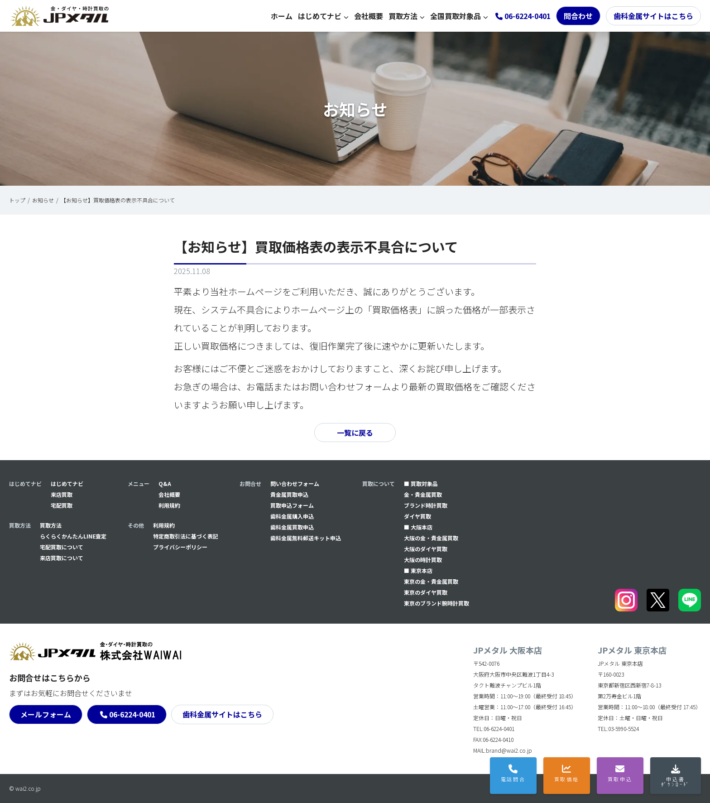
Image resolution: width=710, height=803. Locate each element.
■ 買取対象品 (421, 483)
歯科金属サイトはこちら (653, 15)
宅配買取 (61, 505)
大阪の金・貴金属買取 (431, 538)
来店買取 (61, 494)
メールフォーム (45, 714)
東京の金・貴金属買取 (431, 581)
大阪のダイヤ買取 (425, 549)
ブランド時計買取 (425, 505)
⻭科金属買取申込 (292, 527)
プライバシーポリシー (180, 547)
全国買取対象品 (455, 15)
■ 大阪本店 (418, 527)
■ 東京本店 (418, 570)
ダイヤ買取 (417, 516)
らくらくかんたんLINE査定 (73, 536)
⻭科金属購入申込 (292, 516)
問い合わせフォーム (294, 483)
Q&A (164, 483)
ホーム (282, 15)
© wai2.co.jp (25, 788)
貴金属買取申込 (289, 494)
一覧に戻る (355, 432)
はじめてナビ (319, 15)
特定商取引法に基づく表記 (185, 536)
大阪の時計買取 (423, 559)
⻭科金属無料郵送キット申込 (305, 538)
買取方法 (403, 15)
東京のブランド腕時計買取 (436, 603)
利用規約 (169, 505)
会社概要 (368, 15)
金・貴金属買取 (423, 494)
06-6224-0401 (132, 714)
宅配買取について (61, 547)
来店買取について (61, 558)
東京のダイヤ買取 (425, 592)
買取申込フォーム (292, 505)
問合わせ (578, 15)
